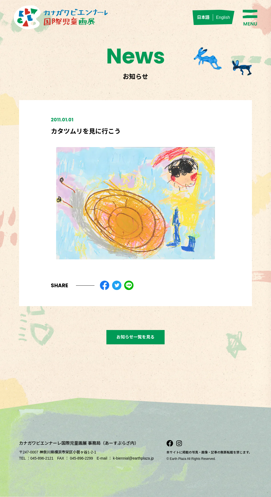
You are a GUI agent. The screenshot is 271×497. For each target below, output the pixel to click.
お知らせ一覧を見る (135, 337)
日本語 (203, 17)
